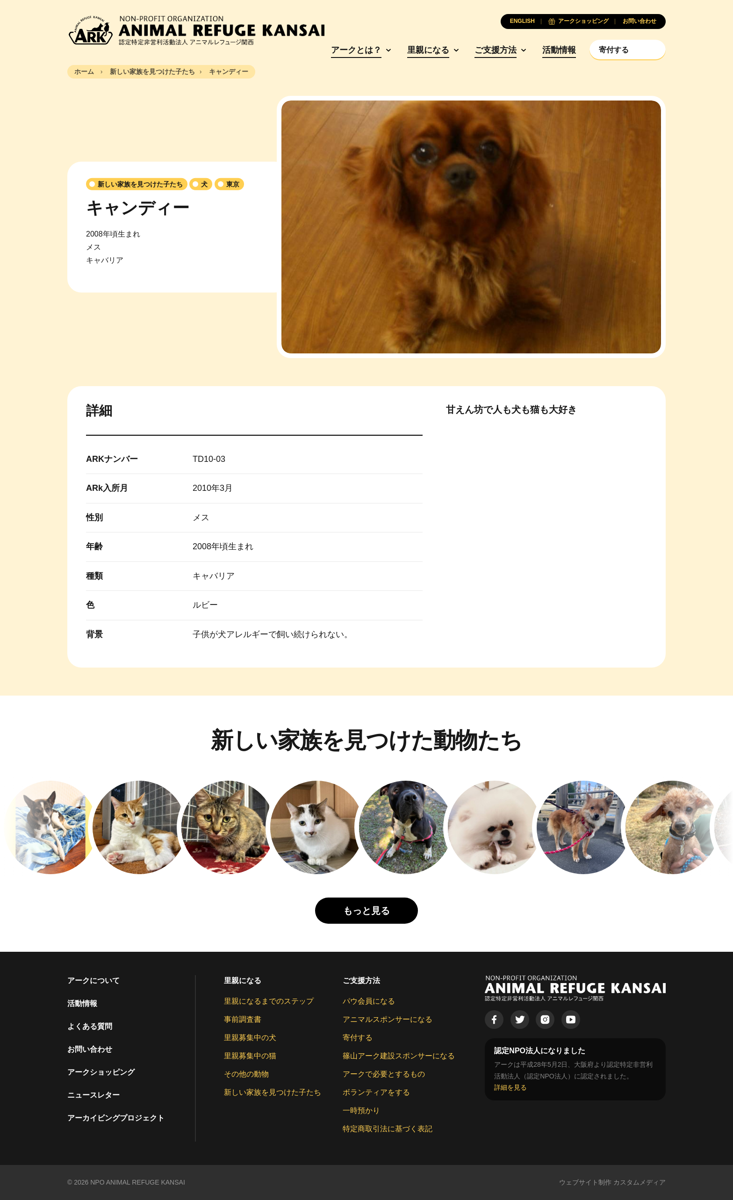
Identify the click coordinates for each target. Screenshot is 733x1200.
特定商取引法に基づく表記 (387, 1129)
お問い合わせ (89, 1049)
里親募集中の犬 (250, 1038)
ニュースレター (93, 1095)
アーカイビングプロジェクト (116, 1118)
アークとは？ (356, 50)
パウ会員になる (369, 1001)
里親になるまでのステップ (269, 1001)
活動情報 (559, 50)
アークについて (93, 980)
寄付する (358, 1038)
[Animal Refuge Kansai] (195, 30)
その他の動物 (246, 1074)
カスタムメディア (639, 1182)
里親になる (428, 50)
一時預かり (361, 1110)
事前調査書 (242, 1019)
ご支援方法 (495, 50)
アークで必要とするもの (384, 1074)
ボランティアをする (376, 1092)
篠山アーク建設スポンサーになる (399, 1056)
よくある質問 (89, 1026)
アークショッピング (101, 1072)
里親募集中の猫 (250, 1056)
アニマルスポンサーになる (387, 1019)
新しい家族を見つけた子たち (272, 1092)
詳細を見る (510, 1087)
